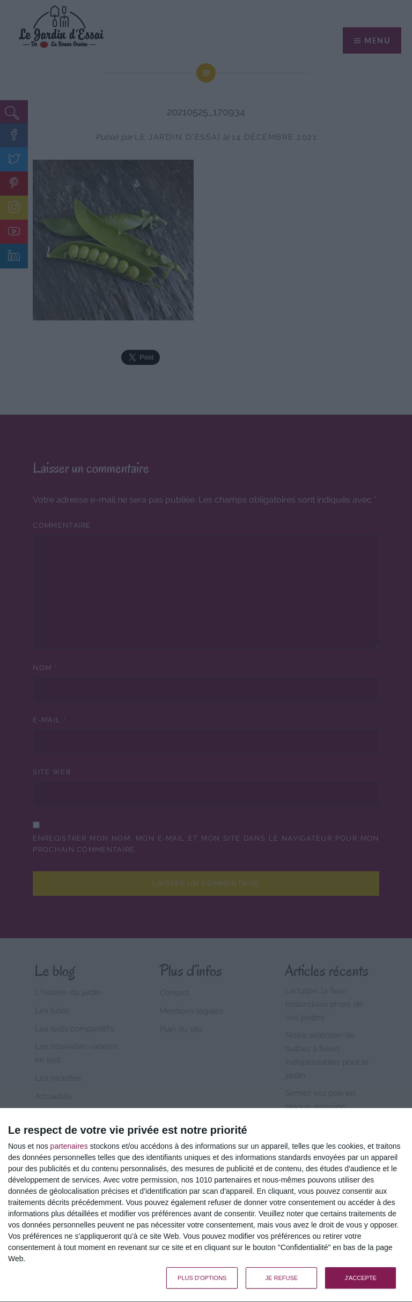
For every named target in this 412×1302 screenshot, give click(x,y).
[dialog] (206, 1205)
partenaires (69, 1146)
